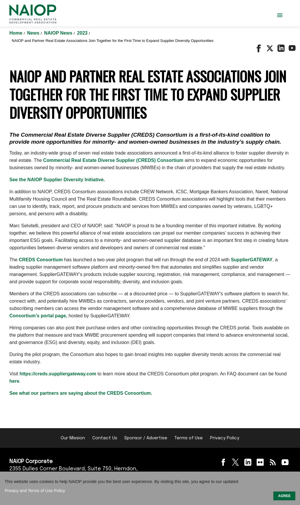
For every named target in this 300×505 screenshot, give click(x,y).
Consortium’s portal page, (38, 315)
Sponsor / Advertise (145, 438)
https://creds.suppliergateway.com (57, 373)
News (34, 32)
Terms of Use (188, 438)
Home (16, 32)
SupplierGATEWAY (251, 259)
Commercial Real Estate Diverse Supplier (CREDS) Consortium (113, 160)
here (14, 381)
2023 (83, 32)
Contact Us (104, 438)
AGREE (284, 496)
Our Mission (73, 438)
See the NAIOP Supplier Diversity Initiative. (57, 179)
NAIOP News (59, 32)
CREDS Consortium (41, 259)
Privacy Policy (224, 438)
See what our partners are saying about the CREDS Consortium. (80, 393)
